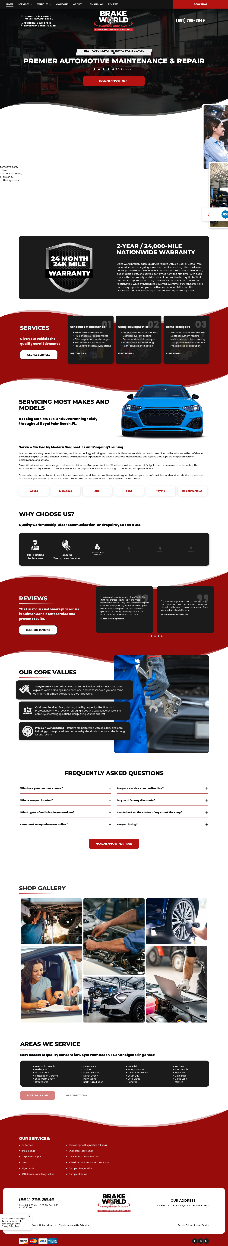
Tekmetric (84, 1225)
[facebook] (194, 1241)
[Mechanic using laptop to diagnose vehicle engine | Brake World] (176, 984)
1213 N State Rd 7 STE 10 (37, 23)
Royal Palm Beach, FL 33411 (40, 25)
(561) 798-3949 (190, 20)
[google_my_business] (206, 1241)
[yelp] (200, 1241)
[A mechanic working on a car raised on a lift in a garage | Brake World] (114, 1000)
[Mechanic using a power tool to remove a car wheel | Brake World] (176, 921)
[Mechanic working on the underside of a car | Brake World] (51, 921)
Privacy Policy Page (10, 1226)
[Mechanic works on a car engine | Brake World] (114, 936)
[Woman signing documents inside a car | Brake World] (51, 984)
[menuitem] (12, 4)
